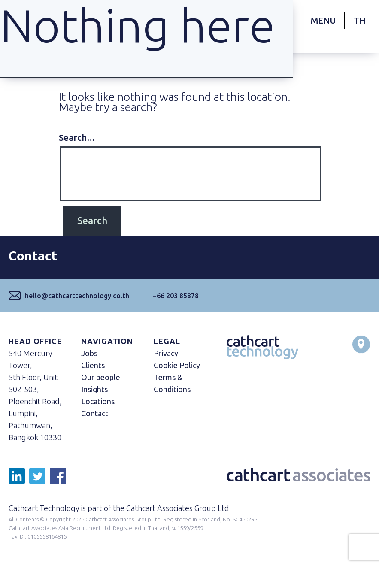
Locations (98, 401)
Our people (100, 377)
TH (360, 20)
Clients (93, 365)
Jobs (89, 353)
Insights (94, 389)
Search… (77, 137)
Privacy (166, 353)
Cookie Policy (177, 365)
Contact (94, 413)
